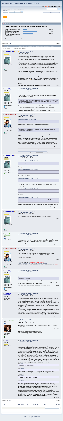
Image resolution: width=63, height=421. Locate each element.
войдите (20, 9)
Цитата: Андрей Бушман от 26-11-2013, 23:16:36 (27, 119)
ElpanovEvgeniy (9, 320)
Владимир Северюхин (7, 294)
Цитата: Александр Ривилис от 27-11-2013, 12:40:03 (28, 160)
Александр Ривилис (10, 114)
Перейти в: (43, 407)
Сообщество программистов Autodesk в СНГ (21, 3)
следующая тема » (57, 41)
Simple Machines (37, 416)
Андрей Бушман (9, 51)
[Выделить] (22, 363)
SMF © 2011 (31, 416)
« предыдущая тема (49, 41)
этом (27, 282)
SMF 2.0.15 (26, 416)
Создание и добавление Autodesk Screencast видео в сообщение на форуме (32, 263)
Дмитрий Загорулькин (7, 234)
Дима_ (6, 340)
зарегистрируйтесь (6, 10)
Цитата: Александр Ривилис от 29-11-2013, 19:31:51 (28, 276)
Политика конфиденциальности (32, 417)
